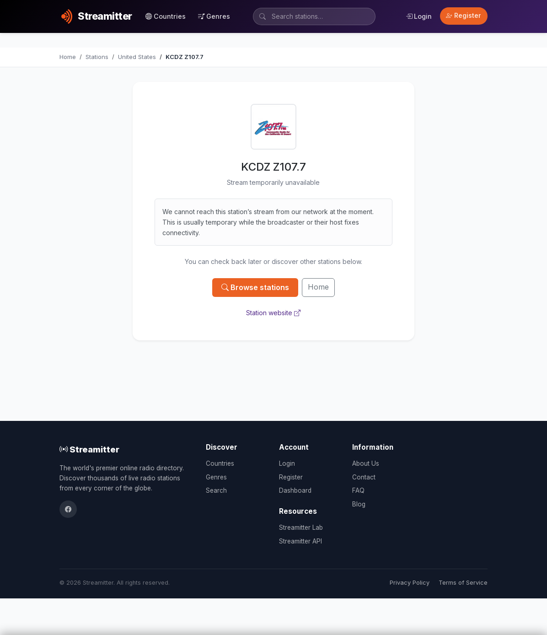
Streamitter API (300, 541)
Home (318, 286)
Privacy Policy (409, 582)
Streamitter (89, 449)
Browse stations (255, 287)
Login (419, 16)
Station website (273, 313)
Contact (363, 477)
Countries (165, 16)
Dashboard (295, 490)
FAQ (358, 490)
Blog (358, 504)
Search (216, 490)
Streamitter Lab (301, 527)
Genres (214, 16)
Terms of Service (463, 582)
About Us (365, 463)
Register (463, 15)
